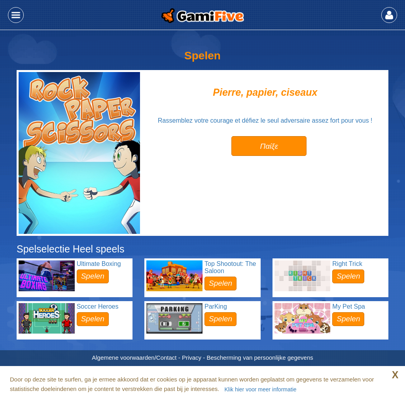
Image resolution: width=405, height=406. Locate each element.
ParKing (215, 306)
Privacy (191, 357)
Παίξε (269, 146)
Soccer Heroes (98, 306)
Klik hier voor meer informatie (260, 389)
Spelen (92, 276)
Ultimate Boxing (99, 263)
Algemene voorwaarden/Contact (134, 357)
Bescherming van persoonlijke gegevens (259, 357)
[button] (16, 15)
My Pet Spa (348, 306)
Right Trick (347, 263)
